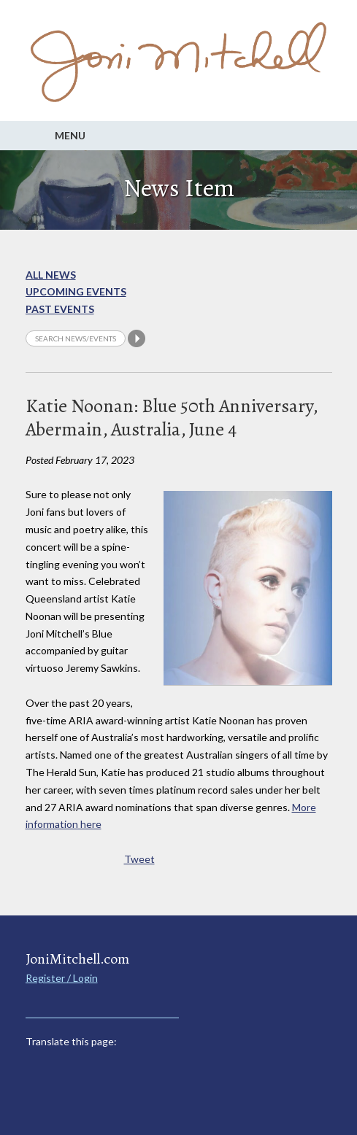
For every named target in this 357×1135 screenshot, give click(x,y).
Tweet (139, 859)
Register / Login (62, 978)
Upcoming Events (76, 291)
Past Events (60, 309)
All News (51, 274)
